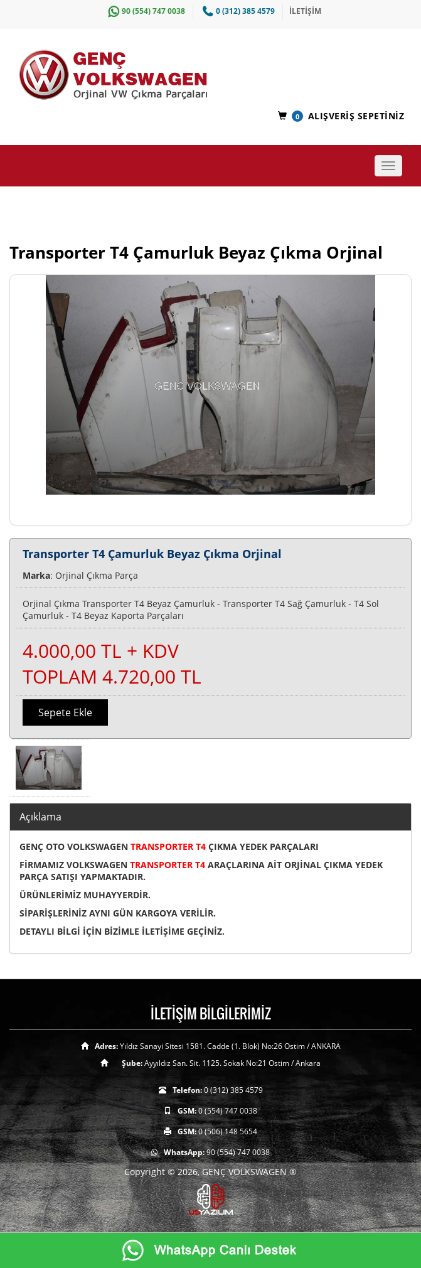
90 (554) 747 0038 (145, 11)
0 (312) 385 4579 (237, 11)
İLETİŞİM (305, 11)
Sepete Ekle (65, 712)
